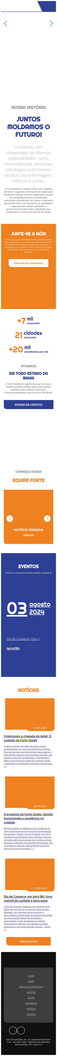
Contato (31, 1014)
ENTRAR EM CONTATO (28, 404)
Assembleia (31, 1003)
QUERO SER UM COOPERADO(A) (28, 263)
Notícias (31, 1008)
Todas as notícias (28, 941)
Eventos (31, 992)
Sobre (31, 981)
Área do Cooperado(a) (31, 986)
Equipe (31, 997)
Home (31, 975)
